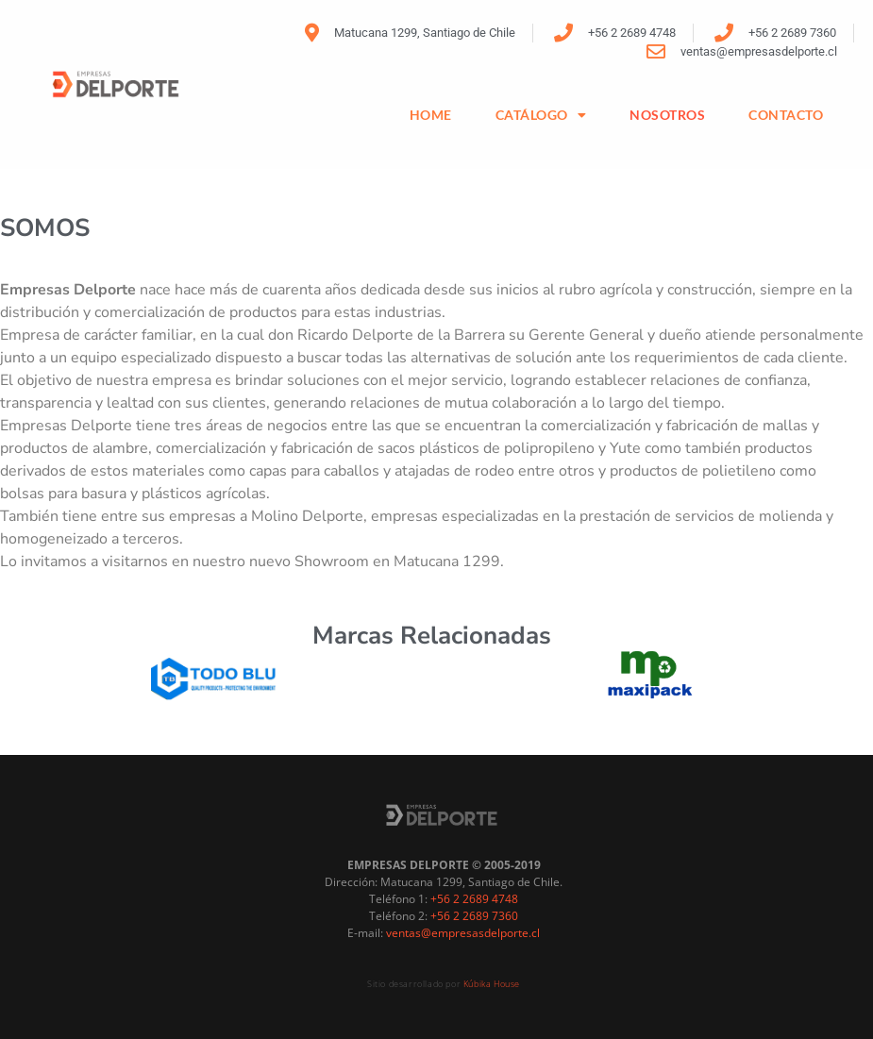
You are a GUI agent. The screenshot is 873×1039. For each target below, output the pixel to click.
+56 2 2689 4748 (474, 888)
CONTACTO (785, 115)
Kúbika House (491, 972)
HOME (431, 115)
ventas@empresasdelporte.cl (463, 921)
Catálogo (541, 115)
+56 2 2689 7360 (474, 905)
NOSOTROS (667, 115)
